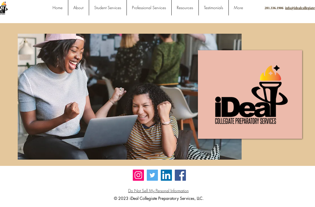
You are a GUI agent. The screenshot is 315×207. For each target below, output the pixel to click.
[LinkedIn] (166, 175)
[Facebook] (180, 175)
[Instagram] (138, 175)
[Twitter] (152, 175)
